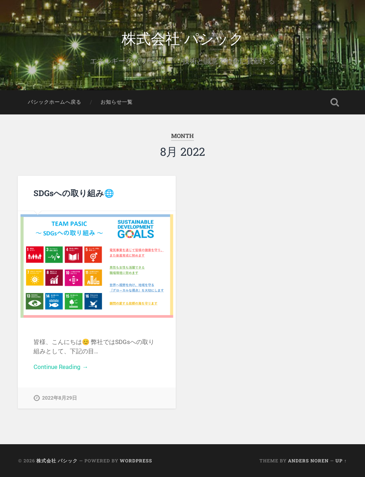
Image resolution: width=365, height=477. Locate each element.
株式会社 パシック (183, 37)
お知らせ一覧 (117, 102)
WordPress (136, 460)
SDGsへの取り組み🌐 (74, 193)
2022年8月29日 (59, 398)
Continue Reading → (61, 366)
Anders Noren (308, 460)
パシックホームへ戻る (54, 102)
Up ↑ (340, 460)
